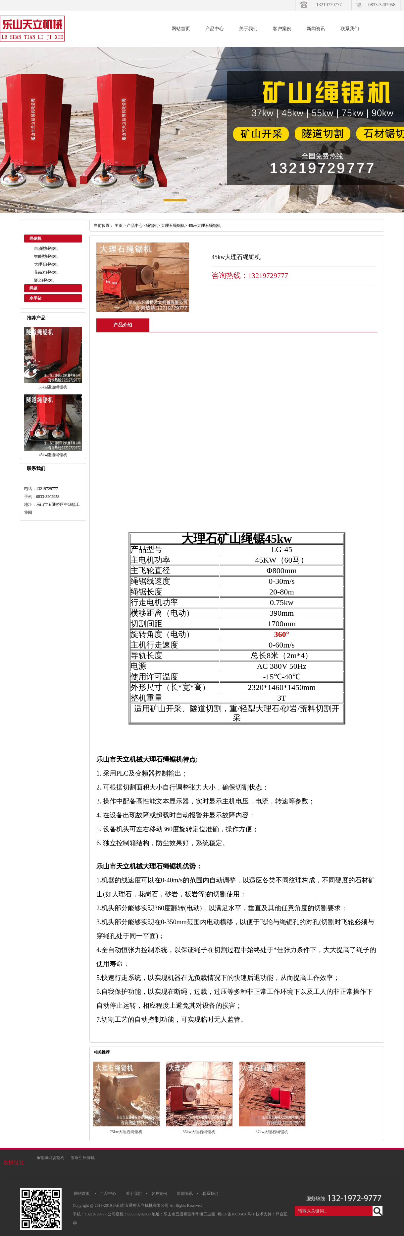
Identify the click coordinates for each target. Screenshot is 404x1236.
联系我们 (349, 28)
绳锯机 (35, 238)
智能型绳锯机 (46, 256)
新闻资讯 (316, 28)
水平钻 (35, 298)
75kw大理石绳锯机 (126, 1132)
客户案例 (282, 28)
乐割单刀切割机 (50, 1157)
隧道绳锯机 (44, 280)
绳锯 (33, 288)
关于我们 (248, 28)
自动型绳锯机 (46, 248)
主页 (119, 225)
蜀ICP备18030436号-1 (236, 1214)
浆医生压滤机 (83, 1157)
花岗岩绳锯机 (46, 272)
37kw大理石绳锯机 (272, 1132)
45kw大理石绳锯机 (204, 225)
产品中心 (214, 28)
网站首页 (181, 28)
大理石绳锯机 (46, 264)
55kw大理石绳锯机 (199, 1132)
